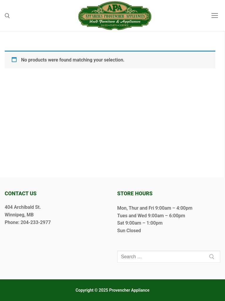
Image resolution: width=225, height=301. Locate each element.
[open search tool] (7, 15)
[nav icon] (214, 15)
